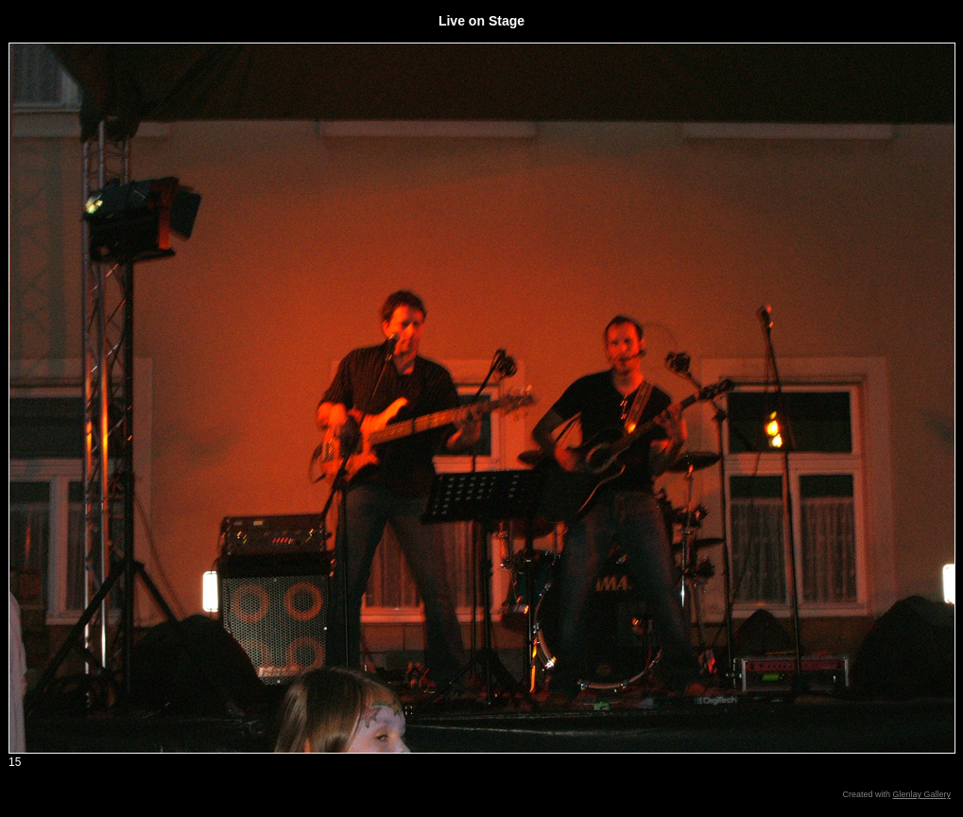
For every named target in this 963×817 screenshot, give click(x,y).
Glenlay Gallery (921, 794)
